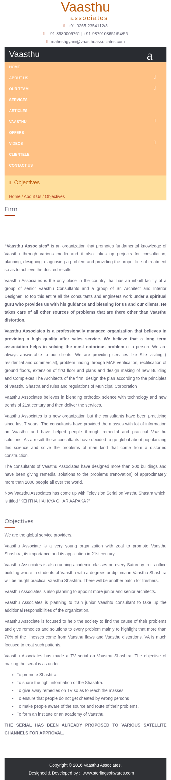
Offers (16, 133)
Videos (85, 143)
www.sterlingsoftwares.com (112, 773)
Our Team (85, 88)
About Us (85, 77)
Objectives (55, 196)
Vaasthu (85, 121)
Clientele (19, 154)
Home (14, 67)
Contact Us (21, 165)
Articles (18, 111)
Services (18, 100)
